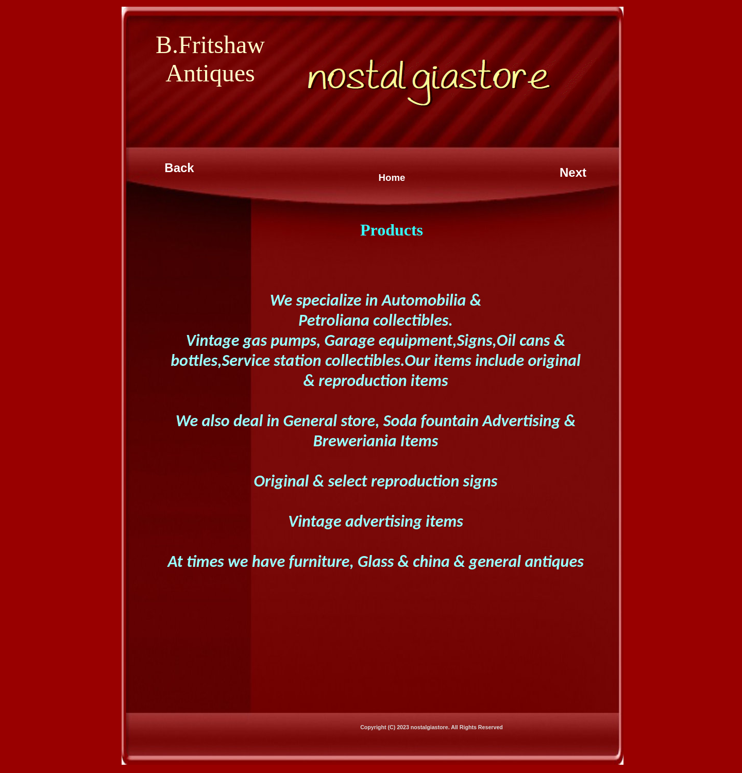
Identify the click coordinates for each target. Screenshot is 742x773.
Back (179, 168)
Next (573, 172)
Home (392, 177)
